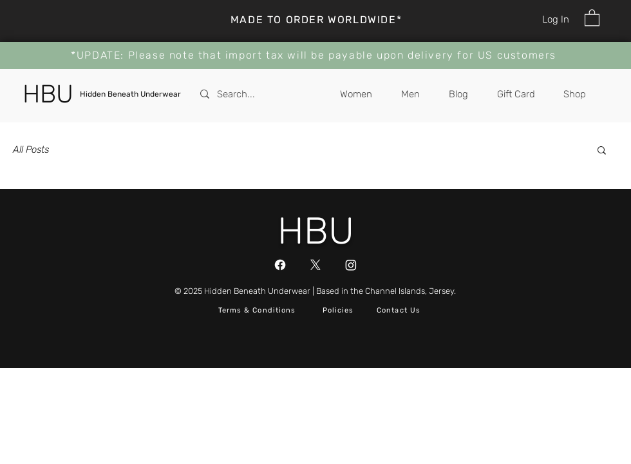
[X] (315, 265)
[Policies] (339, 311)
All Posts (31, 149)
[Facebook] (280, 265)
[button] (592, 17)
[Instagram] (351, 265)
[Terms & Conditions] (258, 311)
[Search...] (258, 94)
